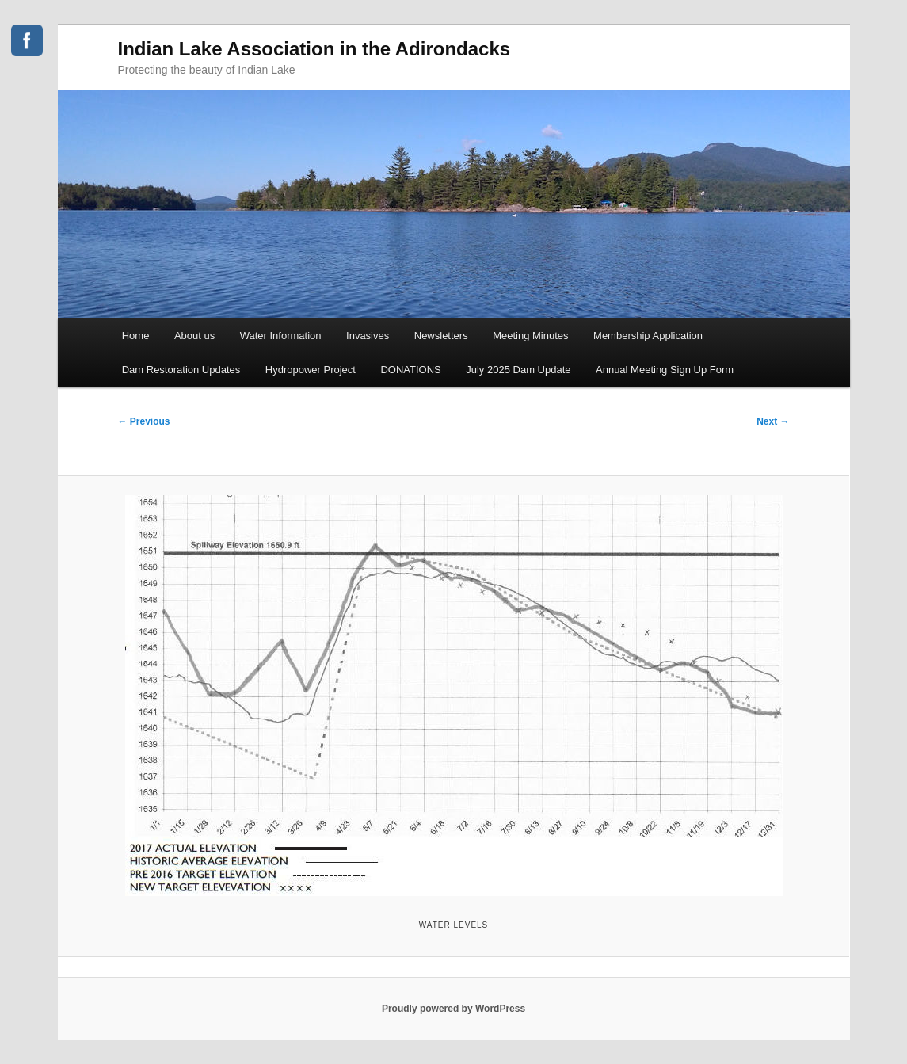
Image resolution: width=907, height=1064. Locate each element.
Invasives (367, 335)
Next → (772, 421)
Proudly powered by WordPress (453, 1008)
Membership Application (648, 335)
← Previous (144, 421)
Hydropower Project (310, 370)
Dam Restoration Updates (181, 370)
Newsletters (441, 335)
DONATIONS (410, 370)
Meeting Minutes (530, 335)
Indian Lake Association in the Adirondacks (314, 48)
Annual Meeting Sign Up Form (665, 370)
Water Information (281, 335)
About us (194, 335)
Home (136, 335)
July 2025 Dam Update (518, 370)
